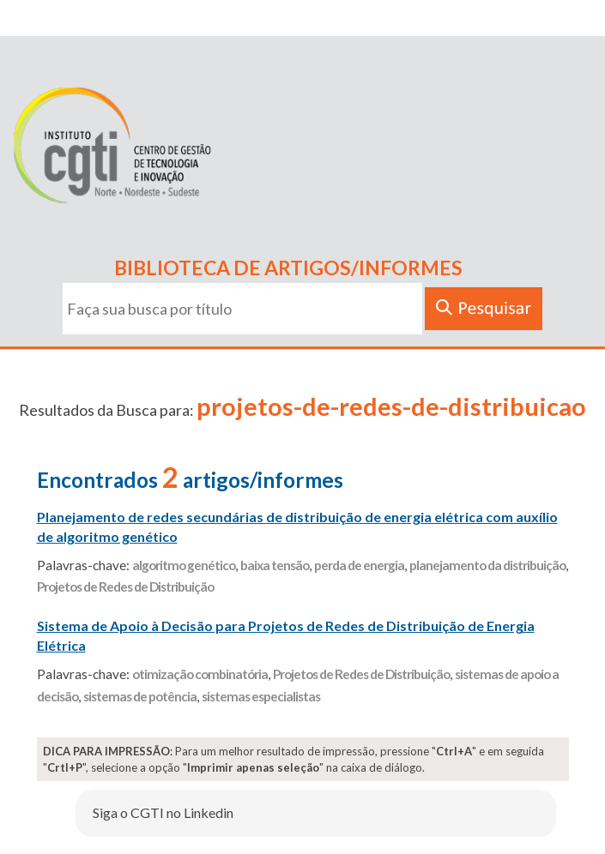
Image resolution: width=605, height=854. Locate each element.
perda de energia (359, 565)
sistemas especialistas (261, 696)
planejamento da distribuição (487, 565)
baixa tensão (274, 565)
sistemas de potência (140, 696)
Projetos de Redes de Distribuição (125, 586)
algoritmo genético (183, 565)
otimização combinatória (200, 674)
